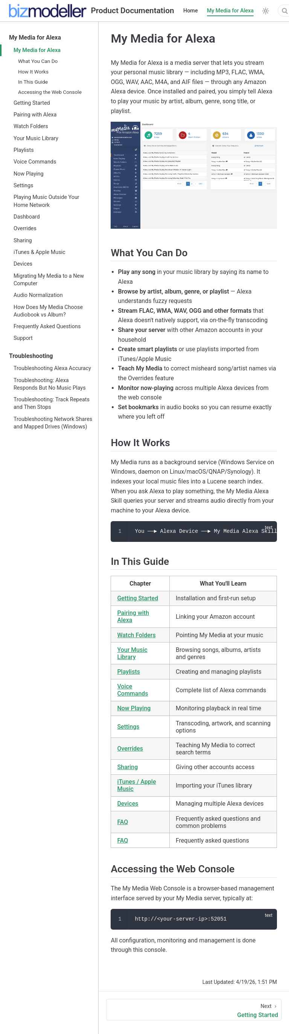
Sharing (23, 240)
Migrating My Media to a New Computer (49, 280)
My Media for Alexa (230, 11)
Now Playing (29, 174)
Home (190, 11)
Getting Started (32, 103)
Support (23, 338)
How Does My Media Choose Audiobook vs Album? (48, 311)
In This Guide (33, 82)
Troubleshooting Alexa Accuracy (52, 368)
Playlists (24, 150)
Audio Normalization (38, 295)
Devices (23, 264)
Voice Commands (35, 162)
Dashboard (27, 217)
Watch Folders (31, 126)
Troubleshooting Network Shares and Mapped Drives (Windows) (53, 423)
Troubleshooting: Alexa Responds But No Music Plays (50, 384)
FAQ (122, 822)
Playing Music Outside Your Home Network (46, 201)
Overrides (25, 228)
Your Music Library (36, 138)
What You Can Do (38, 61)
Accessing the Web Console (50, 92)
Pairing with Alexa (35, 115)
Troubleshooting (31, 355)
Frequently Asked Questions (47, 326)
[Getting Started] (193, 1009)
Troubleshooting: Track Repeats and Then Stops (52, 403)
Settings (23, 185)
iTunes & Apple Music (39, 252)
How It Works (33, 72)
